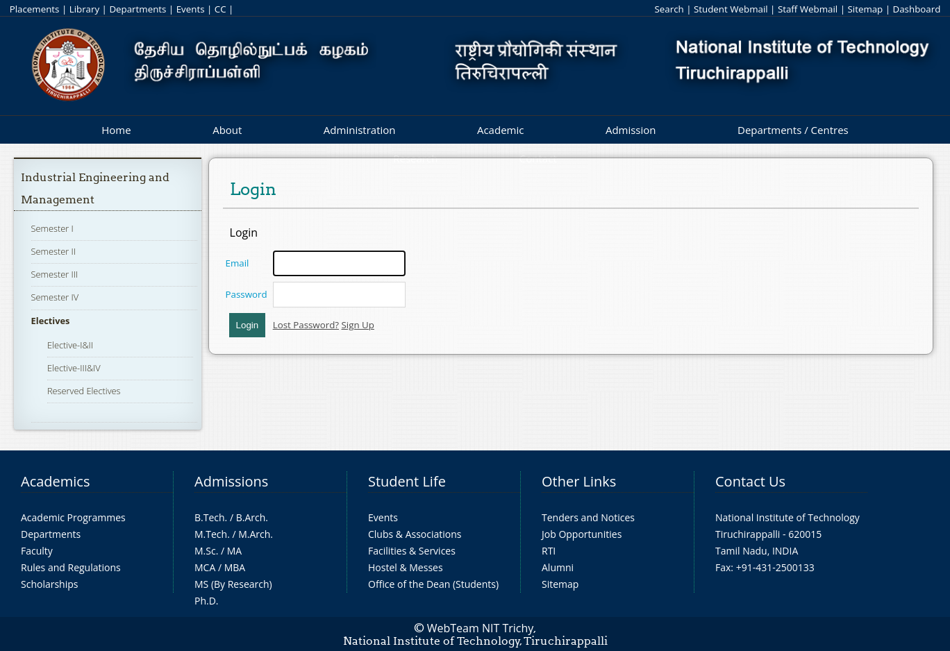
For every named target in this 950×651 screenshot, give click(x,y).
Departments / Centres (793, 130)
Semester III (54, 274)
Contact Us (750, 481)
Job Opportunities (582, 534)
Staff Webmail (808, 9)
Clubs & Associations (415, 534)
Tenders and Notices (588, 517)
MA (234, 550)
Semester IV (55, 297)
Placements (35, 9)
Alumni (558, 567)
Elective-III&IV (74, 368)
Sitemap (865, 9)
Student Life (407, 481)
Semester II (53, 251)
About (227, 130)
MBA (235, 567)
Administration (360, 130)
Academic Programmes (73, 517)
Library (84, 9)
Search (668, 9)
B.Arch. (252, 517)
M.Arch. (255, 534)
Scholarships (49, 584)
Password (246, 294)
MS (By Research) (233, 584)
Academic (500, 130)
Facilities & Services (412, 550)
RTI (549, 550)
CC (220, 9)
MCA (204, 567)
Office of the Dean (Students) (433, 584)
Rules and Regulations (71, 567)
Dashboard (917, 9)
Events (190, 9)
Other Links (579, 481)
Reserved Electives (84, 390)
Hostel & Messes (405, 567)
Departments (137, 9)
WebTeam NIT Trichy (480, 628)
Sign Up (358, 325)
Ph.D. (206, 600)
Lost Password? (306, 325)
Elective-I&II (70, 345)
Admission (631, 130)
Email (237, 263)
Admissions (231, 481)
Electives (50, 320)
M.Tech (210, 534)
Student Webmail (731, 9)
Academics (55, 481)
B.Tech (209, 517)
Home (116, 130)
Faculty (37, 550)
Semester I (52, 228)
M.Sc (205, 550)
